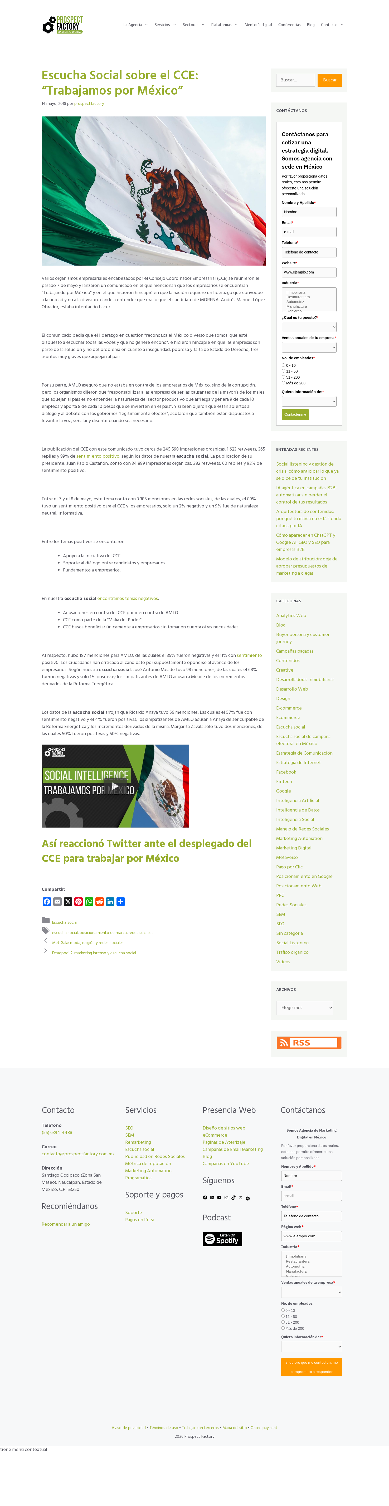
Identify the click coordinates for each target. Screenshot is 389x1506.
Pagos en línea (139, 1220)
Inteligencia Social (295, 820)
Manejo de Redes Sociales (302, 829)
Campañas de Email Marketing (233, 1149)
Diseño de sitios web (224, 1128)
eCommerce (215, 1135)
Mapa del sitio (234, 1428)
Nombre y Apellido (299, 203)
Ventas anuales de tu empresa (309, 338)
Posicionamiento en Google (304, 877)
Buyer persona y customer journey (302, 638)
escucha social (65, 933)
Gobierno (309, 311)
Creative (284, 670)
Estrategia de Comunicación (304, 753)
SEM (280, 914)
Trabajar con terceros (200, 1428)
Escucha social (64, 923)
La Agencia (138, 25)
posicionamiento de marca (103, 933)
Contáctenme (295, 414)
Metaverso (287, 858)
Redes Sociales (291, 905)
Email (287, 223)
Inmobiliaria (309, 292)
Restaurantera (309, 297)
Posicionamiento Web (299, 886)
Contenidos (288, 661)
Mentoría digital (258, 25)
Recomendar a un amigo (66, 1224)
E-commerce (289, 708)
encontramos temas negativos (127, 599)
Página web (292, 1226)
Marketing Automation (299, 839)
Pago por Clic (289, 867)
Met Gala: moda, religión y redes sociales (88, 943)
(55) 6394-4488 (57, 1133)
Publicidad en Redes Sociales (155, 1157)
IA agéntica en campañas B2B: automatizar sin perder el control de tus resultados (306, 495)
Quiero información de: (303, 392)
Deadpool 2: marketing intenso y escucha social (94, 953)
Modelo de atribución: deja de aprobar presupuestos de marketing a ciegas (307, 566)
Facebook (286, 772)
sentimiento (249, 655)
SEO (280, 924)
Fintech (284, 782)
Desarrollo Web (292, 689)
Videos (283, 962)
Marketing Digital (294, 848)
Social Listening (292, 943)
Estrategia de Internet (298, 763)
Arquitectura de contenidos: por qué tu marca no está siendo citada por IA (308, 519)
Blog (311, 25)
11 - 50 (292, 371)
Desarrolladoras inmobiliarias (305, 680)
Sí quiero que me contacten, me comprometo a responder (311, 1367)
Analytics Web (291, 616)
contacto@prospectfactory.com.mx (78, 1154)
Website (289, 263)
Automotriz (309, 302)
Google (283, 791)
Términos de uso (163, 1428)
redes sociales (141, 933)
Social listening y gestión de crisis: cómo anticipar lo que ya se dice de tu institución (307, 471)
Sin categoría (289, 933)
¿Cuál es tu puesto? (300, 317)
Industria (290, 283)
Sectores (195, 25)
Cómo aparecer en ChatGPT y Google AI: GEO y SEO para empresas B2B (305, 543)
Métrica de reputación (148, 1164)
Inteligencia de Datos (298, 810)
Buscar (330, 80)
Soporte (133, 1213)
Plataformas (226, 25)
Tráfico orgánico (292, 952)
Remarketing (138, 1142)
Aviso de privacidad (129, 1428)
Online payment (264, 1428)
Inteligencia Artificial (297, 801)
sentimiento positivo (97, 456)
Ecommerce (288, 718)
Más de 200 (295, 383)
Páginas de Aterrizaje (224, 1142)
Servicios (167, 25)
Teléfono (290, 243)
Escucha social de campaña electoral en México (303, 740)
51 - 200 (293, 377)
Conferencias (289, 25)
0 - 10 (291, 365)
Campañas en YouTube (226, 1164)
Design (283, 699)
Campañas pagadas (294, 651)
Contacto (334, 25)
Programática (138, 1178)
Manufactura (309, 306)
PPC (280, 895)
